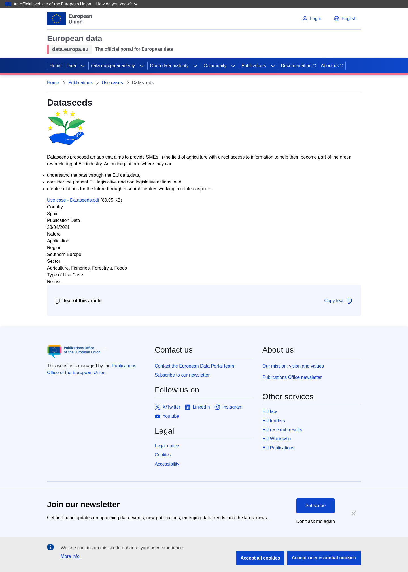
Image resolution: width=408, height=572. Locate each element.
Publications (253, 65)
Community (214, 65)
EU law (269, 411)
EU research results (282, 429)
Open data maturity (169, 65)
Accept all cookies (260, 558)
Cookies (163, 455)
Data (71, 65)
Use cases (112, 82)
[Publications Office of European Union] (96, 351)
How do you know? (117, 3)
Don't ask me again (315, 521)
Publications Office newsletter (292, 377)
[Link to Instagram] (228, 407)
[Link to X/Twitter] (167, 407)
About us (332, 65)
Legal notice (167, 445)
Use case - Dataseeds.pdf (73, 200)
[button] (345, 18)
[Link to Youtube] (167, 416)
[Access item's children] (82, 65)
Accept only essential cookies (324, 557)
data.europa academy (113, 65)
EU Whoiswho (276, 438)
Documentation (298, 65)
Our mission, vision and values (293, 366)
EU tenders (273, 420)
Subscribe (315, 505)
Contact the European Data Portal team (194, 366)
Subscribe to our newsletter (182, 375)
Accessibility (167, 464)
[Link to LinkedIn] (197, 407)
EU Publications (278, 447)
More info (70, 556)
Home (56, 65)
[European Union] (69, 18)
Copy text (338, 300)
